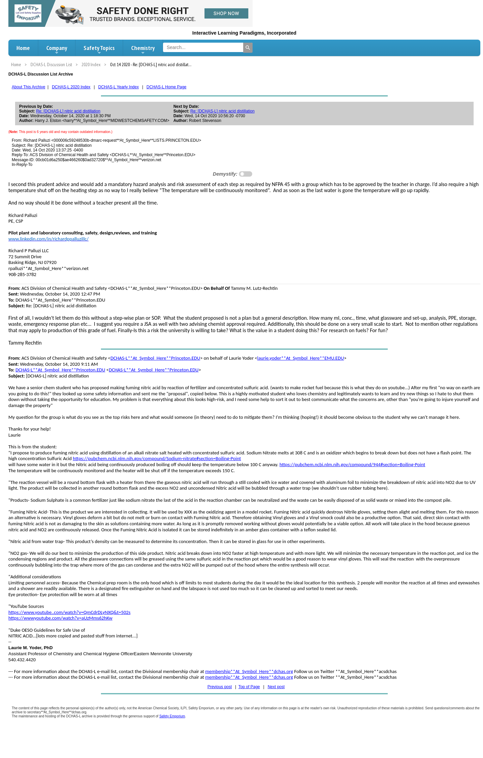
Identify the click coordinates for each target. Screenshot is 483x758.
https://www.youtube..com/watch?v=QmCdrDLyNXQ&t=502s (69, 612)
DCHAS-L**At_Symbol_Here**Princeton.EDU (155, 358)
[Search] (248, 48)
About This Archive (28, 87)
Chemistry (143, 49)
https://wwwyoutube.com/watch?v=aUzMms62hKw (60, 618)
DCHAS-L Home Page (166, 87)
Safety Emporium (172, 716)
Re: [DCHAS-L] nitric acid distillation (68, 111)
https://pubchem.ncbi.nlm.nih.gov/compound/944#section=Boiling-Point (352, 464)
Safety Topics (99, 49)
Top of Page (249, 686)
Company (56, 49)
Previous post (219, 686)
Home (23, 48)
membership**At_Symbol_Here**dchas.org (249, 671)
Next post (276, 686)
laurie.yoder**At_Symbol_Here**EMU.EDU (300, 358)
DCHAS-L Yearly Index (118, 87)
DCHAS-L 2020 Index (71, 87)
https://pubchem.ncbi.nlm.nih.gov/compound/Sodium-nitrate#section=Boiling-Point (157, 458)
